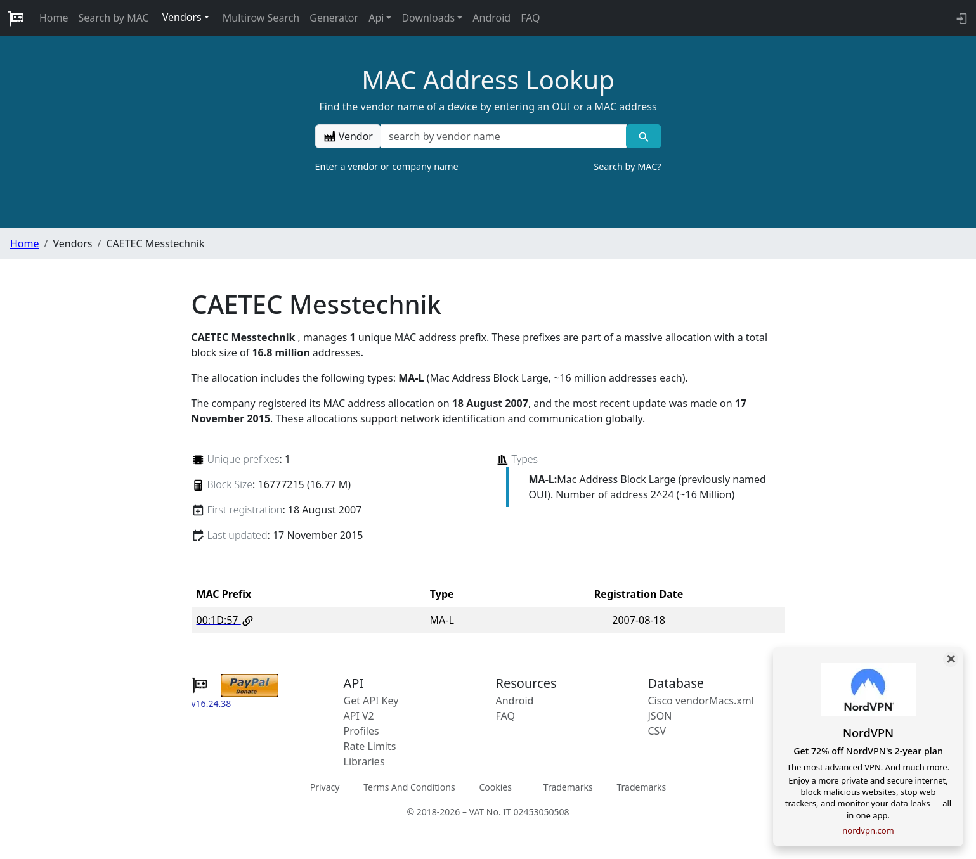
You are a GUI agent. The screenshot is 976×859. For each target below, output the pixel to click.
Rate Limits (370, 746)
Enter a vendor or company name (488, 167)
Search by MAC (114, 18)
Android (491, 18)
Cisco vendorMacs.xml (701, 700)
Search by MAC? (627, 166)
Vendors (182, 17)
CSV (657, 731)
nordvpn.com (868, 830)
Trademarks (568, 787)
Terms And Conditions (409, 787)
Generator (333, 18)
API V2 (359, 716)
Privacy (325, 787)
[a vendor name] (504, 136)
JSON (660, 716)
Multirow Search (261, 18)
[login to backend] (960, 17)
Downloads (428, 18)
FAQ (530, 18)
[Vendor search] (643, 136)
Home (53, 18)
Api (376, 18)
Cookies (495, 787)
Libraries (364, 761)
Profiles (361, 731)
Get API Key (371, 700)
